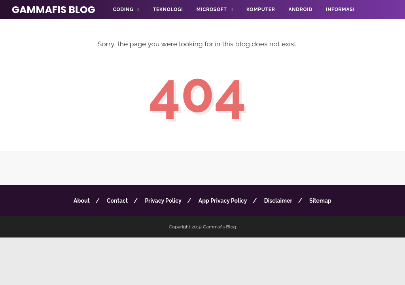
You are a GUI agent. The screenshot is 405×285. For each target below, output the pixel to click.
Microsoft (212, 9)
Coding (123, 9)
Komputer (260, 9)
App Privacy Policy (223, 201)
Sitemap (320, 201)
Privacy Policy (163, 201)
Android (300, 9)
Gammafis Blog (53, 10)
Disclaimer (278, 201)
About (82, 201)
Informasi (340, 9)
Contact (117, 201)
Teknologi (168, 9)
